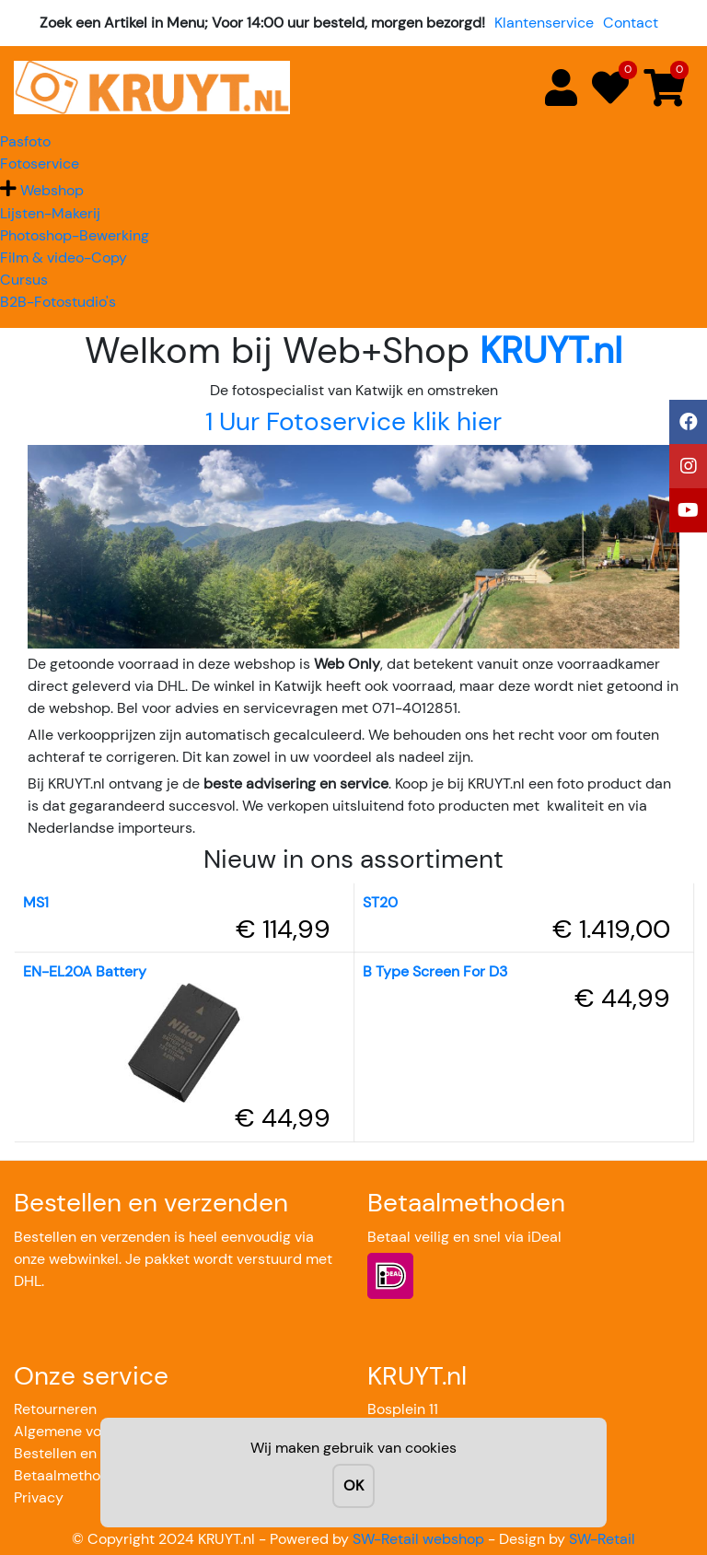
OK (353, 1485)
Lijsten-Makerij (50, 213)
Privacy (39, 1497)
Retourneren (55, 1409)
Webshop (52, 190)
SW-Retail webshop (418, 1539)
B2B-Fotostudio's (58, 301)
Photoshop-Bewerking (74, 235)
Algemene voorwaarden (94, 1431)
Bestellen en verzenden (92, 1453)
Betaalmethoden (70, 1475)
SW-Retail (602, 1539)
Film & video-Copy (63, 257)
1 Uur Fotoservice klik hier (353, 421)
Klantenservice (544, 22)
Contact (630, 22)
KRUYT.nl (551, 350)
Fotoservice (39, 163)
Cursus (24, 279)
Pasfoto (25, 141)
